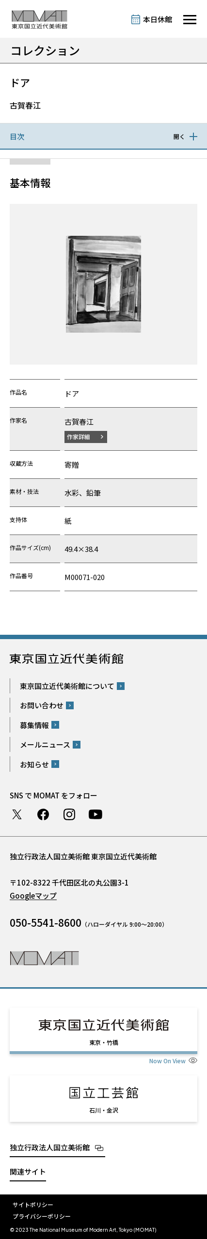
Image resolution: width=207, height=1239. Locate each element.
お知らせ (34, 764)
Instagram (69, 814)
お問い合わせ (42, 705)
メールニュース (45, 744)
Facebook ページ (43, 814)
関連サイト (28, 1171)
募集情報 (34, 725)
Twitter (17, 814)
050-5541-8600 (45, 922)
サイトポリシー (33, 1204)
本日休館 (157, 19)
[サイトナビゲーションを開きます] (189, 19)
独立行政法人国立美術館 (50, 1147)
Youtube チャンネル (95, 814)
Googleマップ (33, 895)
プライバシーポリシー (42, 1216)
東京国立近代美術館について (67, 686)
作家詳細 (78, 436)
